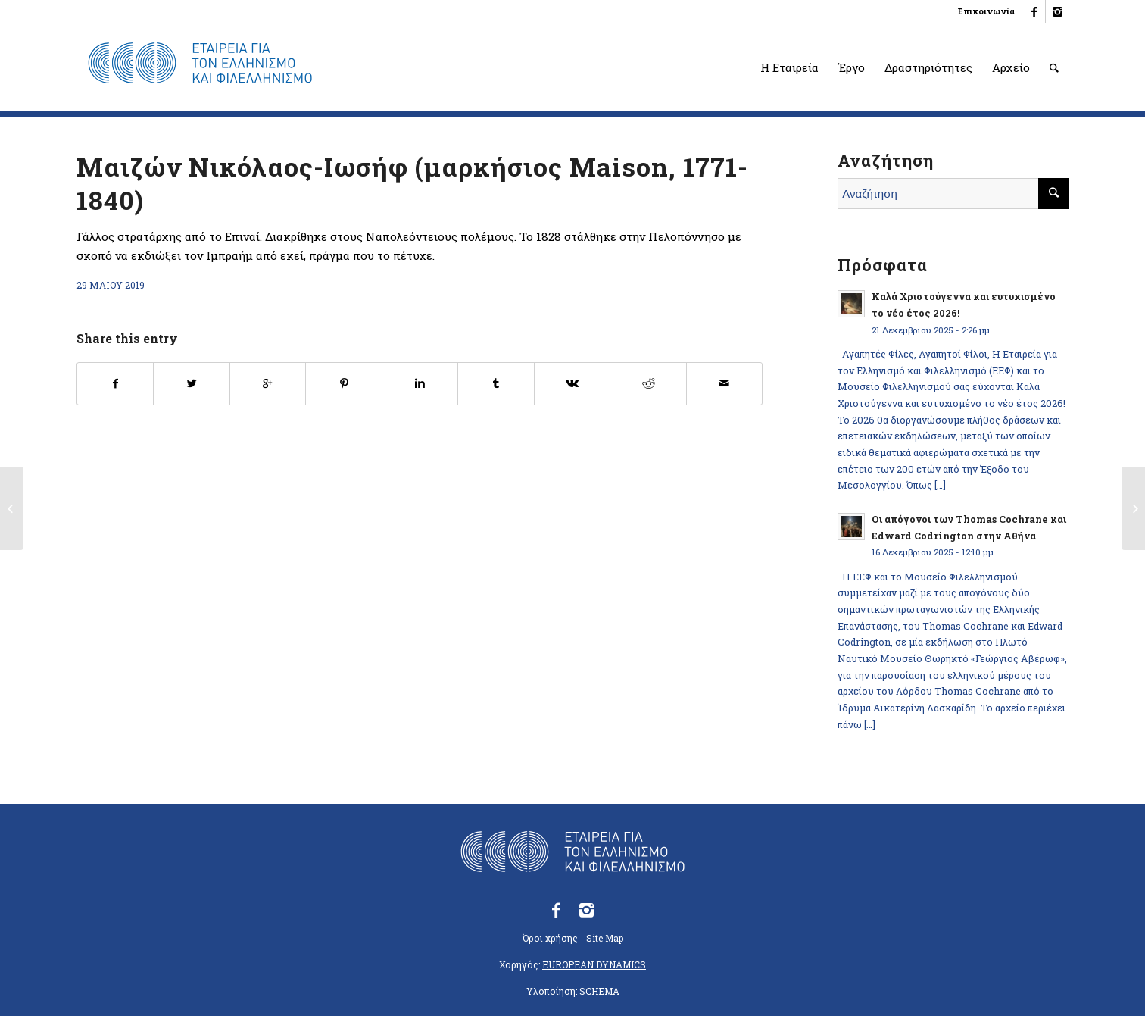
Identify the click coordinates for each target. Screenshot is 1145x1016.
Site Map (604, 938)
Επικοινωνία (986, 11)
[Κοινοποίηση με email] (725, 384)
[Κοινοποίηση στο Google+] (267, 384)
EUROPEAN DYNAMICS (594, 964)
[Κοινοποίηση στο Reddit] (647, 384)
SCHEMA (599, 991)
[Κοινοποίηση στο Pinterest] (343, 384)
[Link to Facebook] (1034, 11)
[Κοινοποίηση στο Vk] (572, 384)
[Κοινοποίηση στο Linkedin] (419, 384)
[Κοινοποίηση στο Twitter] (191, 384)
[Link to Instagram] (1057, 11)
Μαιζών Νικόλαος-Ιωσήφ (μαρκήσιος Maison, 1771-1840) (412, 183)
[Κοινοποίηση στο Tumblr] (495, 384)
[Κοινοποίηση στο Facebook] (115, 384)
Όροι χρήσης (550, 938)
